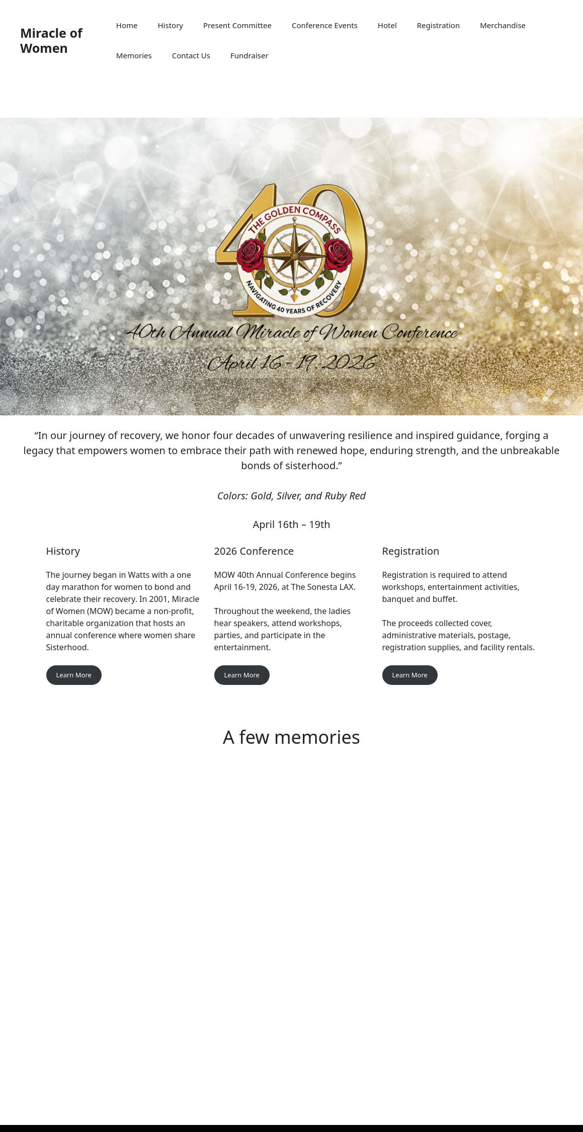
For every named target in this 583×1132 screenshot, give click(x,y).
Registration (438, 25)
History (171, 25)
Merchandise (503, 25)
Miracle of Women (51, 40)
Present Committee (237, 25)
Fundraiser (249, 55)
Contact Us (191, 55)
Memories (134, 55)
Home (127, 25)
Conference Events (325, 25)
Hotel (387, 25)
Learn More (74, 674)
